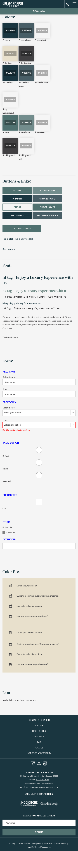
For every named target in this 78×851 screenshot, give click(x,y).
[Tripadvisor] (39, 763)
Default (5, 456)
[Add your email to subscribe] (39, 823)
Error (4, 389)
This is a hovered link (23, 239)
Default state (9, 377)
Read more (7, 249)
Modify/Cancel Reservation (39, 847)
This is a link (7, 239)
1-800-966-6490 (45, 783)
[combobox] (39, 413)
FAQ (39, 742)
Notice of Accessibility (39, 753)
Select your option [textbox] (12, 412)
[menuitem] (39, 720)
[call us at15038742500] (67, 4)
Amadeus (48, 843)
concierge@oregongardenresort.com (42, 787)
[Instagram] (45, 763)
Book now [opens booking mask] (39, 11)
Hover (5, 468)
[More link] (74, 4)
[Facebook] (33, 763)
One (4, 508)
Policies (39, 747)
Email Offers (39, 731)
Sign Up (39, 832)
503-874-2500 (42, 779)
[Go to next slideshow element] (57, 804)
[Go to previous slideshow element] (21, 804)
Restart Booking (61, 843)
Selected (6, 481)
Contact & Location (39, 720)
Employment (39, 736)
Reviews (39, 725)
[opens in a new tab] (29, 803)
